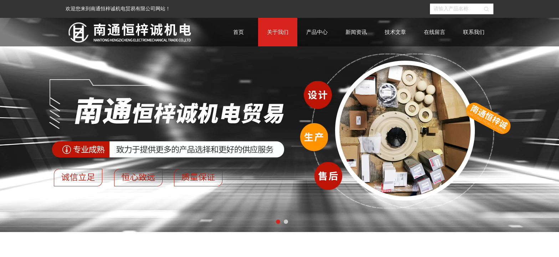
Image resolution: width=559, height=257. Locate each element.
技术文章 (395, 32)
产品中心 (317, 32)
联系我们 (473, 32)
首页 (238, 32)
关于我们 (277, 32)
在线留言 (434, 32)
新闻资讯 (356, 32)
